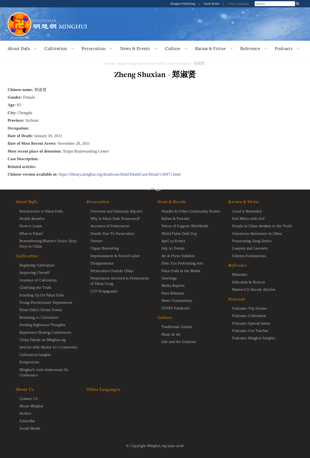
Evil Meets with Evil (248, 218)
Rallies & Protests (175, 218)
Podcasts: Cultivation (249, 315)
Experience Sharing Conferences (45, 332)
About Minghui (31, 405)
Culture (172, 48)
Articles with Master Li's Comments (48, 346)
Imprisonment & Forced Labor (115, 255)
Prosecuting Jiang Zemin (251, 240)
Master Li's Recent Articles (253, 289)
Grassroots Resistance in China (257, 233)
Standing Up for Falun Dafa (41, 294)
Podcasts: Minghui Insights (253, 337)
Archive (25, 413)
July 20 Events (173, 248)
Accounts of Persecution (109, 225)
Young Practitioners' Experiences (45, 302)
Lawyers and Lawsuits (250, 248)
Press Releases (172, 292)
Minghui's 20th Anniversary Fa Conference (43, 372)
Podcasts (284, 48)
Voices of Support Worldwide (184, 225)
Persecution (93, 48)
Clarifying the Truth (35, 287)
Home (109, 63)
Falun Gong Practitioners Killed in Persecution (154, 63)
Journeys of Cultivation (38, 279)
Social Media (29, 428)
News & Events (135, 48)
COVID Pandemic (175, 307)
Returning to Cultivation (38, 317)
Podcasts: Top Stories (249, 308)
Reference (250, 48)
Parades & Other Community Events (190, 211)
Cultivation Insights (35, 354)
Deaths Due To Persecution (112, 233)
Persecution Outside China (111, 270)
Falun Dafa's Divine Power (40, 309)
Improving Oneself (34, 272)
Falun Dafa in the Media (180, 270)
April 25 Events (173, 240)
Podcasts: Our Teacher (250, 330)
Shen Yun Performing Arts (182, 263)
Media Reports (173, 285)
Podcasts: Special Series (251, 323)
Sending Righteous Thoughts (42, 324)
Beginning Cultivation (36, 264)
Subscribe (27, 420)
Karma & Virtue (210, 48)
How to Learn (30, 225)
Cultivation (55, 48)
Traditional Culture (176, 326)
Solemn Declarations (249, 255)
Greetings (169, 277)
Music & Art (171, 334)
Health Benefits (31, 218)
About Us (24, 389)
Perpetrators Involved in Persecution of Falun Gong (119, 280)
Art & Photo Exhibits (178, 255)
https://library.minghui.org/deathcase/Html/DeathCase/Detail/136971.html (120, 174)
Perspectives (29, 361)
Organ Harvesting (104, 248)
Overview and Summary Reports (116, 211)
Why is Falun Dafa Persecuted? (115, 218)
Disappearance (102, 263)
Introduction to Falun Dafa (41, 211)
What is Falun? (31, 233)
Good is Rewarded (247, 211)
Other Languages (238, 3)
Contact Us (28, 398)
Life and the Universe (178, 341)
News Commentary (176, 300)
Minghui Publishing (183, 3)
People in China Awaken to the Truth (262, 225)
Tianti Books (212, 3)
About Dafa (19, 48)
